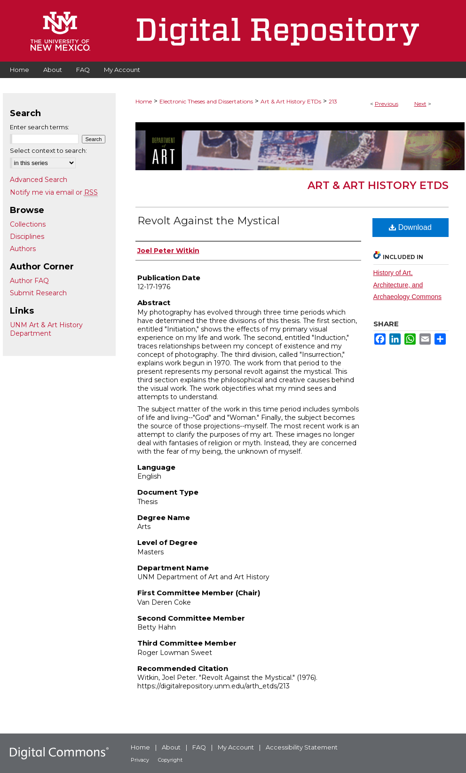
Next (420, 103)
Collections (28, 224)
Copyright (170, 760)
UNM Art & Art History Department (46, 329)
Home (143, 101)
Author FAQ (29, 280)
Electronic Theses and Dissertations (206, 101)
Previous (386, 103)
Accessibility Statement (302, 747)
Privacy (140, 760)
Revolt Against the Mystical (208, 220)
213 (333, 101)
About (171, 747)
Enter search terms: (39, 127)
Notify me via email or (54, 192)
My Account (236, 747)
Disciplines (27, 236)
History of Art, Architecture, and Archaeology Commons (407, 284)
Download (410, 227)
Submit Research (38, 293)
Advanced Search (38, 179)
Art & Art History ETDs (291, 101)
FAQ (199, 747)
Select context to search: (48, 150)
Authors (23, 249)
